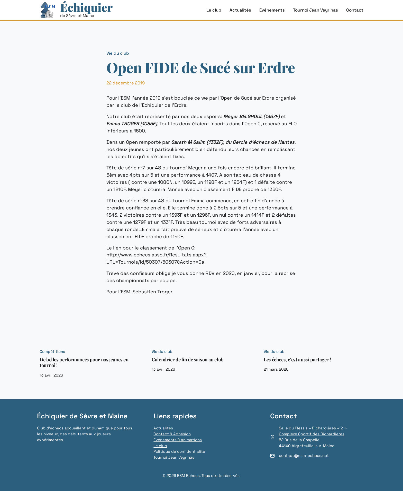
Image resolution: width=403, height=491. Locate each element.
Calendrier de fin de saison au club (188, 359)
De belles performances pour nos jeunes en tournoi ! (85, 362)
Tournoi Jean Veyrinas (174, 457)
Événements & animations (177, 439)
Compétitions (52, 351)
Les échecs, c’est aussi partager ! (297, 359)
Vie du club (117, 53)
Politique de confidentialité (179, 451)
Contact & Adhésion (171, 433)
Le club (160, 445)
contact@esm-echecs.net (304, 455)
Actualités (163, 428)
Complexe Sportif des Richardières (311, 433)
